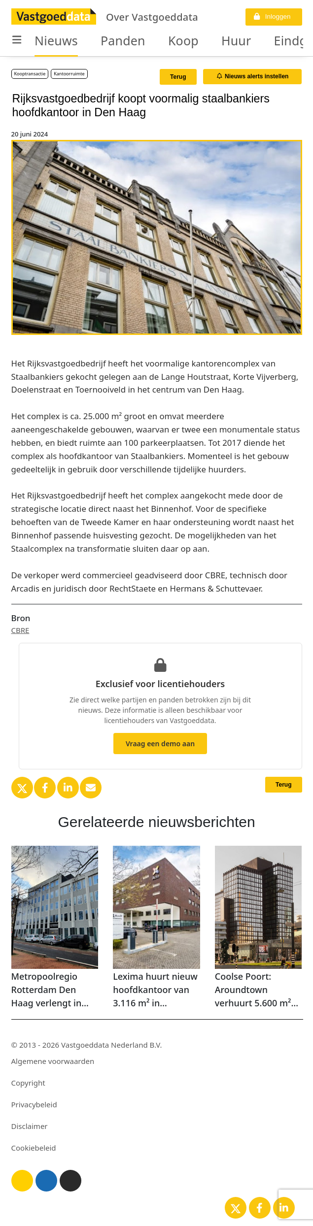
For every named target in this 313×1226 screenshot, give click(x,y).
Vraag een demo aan (160, 743)
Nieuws (56, 40)
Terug (178, 76)
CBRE (20, 630)
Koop (183, 40)
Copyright (28, 1083)
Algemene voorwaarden (53, 1061)
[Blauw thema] (46, 1181)
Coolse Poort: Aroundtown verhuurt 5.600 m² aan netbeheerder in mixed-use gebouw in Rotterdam (258, 990)
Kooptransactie (30, 73)
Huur (236, 40)
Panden (123, 40)
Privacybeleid (34, 1104)
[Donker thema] (70, 1181)
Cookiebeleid (33, 1148)
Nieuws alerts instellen (253, 76)
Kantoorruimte (69, 73)
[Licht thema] (22, 1181)
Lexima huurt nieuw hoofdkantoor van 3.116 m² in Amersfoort (155, 990)
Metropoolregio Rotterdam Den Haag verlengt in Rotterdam (46, 990)
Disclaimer (29, 1126)
